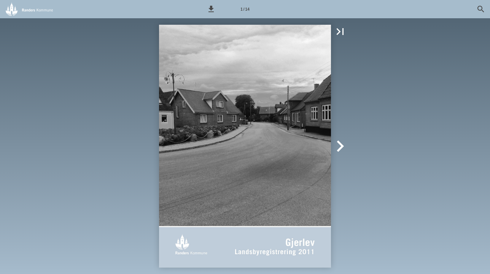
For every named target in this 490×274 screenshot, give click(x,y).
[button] (211, 9)
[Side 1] (245, 9)
